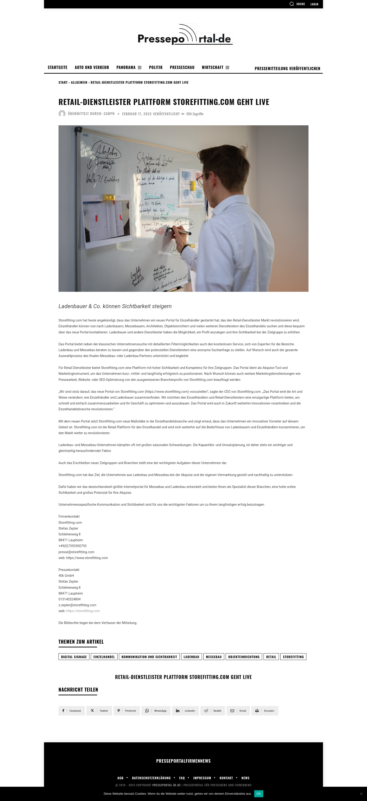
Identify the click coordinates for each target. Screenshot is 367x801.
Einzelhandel (104, 656)
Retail (271, 656)
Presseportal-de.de (166, 785)
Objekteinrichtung (244, 656)
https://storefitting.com (83, 611)
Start (63, 82)
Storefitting (293, 656)
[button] (297, 3)
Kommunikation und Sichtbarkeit (149, 656)
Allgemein (79, 82)
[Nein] (361, 793)
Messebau (214, 656)
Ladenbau (191, 656)
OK (259, 793)
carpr (109, 113)
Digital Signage (74, 656)
